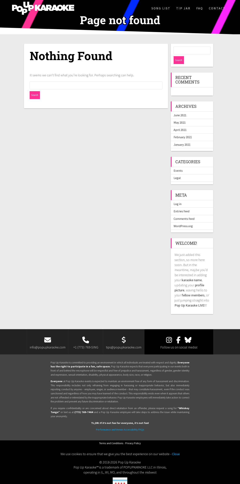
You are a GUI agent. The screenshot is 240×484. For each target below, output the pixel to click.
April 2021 (180, 122)
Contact (217, 8)
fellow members (193, 287)
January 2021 (182, 137)
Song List (161, 8)
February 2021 (183, 129)
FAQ (199, 8)
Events (178, 163)
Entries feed (181, 203)
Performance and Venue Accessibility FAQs (120, 421)
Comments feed (184, 211)
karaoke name (192, 272)
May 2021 (180, 114)
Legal (177, 170)
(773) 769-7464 (83, 404)
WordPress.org (183, 218)
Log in (178, 196)
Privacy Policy (133, 435)
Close (176, 446)
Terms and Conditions (111, 435)
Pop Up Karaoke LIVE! (190, 297)
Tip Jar (183, 8)
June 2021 (180, 107)
